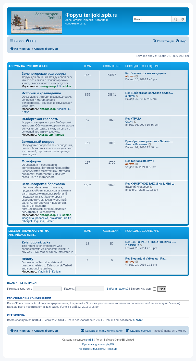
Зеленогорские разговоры (44, 73)
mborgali (27, 221)
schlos (66, 86)
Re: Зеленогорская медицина (145, 73)
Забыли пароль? (117, 288)
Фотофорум (32, 161)
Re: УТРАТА (133, 118)
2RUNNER (132, 245)
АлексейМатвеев (136, 144)
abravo (129, 76)
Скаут (129, 121)
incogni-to (28, 218)
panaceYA (41, 218)
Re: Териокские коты (139, 160)
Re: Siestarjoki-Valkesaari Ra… (146, 258)
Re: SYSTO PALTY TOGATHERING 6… (150, 241)
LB (58, 86)
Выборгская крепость (40, 119)
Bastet (50, 221)
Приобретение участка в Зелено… (149, 141)
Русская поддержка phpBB (98, 344)
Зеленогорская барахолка (43, 184)
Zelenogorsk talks (36, 242)
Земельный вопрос (38, 142)
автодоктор (48, 86)
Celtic (67, 218)
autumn (130, 95)
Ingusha (39, 221)
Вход (11, 282)
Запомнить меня (143, 288)
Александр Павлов (51, 134)
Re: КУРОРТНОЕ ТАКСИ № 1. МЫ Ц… (150, 183)
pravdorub (56, 218)
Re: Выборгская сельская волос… (149, 92)
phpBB (89, 339)
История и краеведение (41, 93)
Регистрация (29, 282)
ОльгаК (138, 319)
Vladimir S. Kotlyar (49, 271)
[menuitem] (31, 41)
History (27, 259)
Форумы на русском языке (28, 66)
